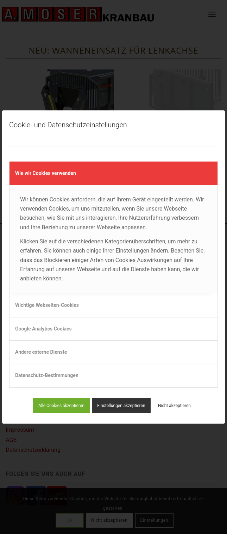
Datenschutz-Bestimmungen (46, 375)
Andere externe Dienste (41, 352)
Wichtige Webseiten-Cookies (47, 305)
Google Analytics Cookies (43, 329)
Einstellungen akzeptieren (121, 405)
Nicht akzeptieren (174, 405)
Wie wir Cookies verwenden (45, 173)
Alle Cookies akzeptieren (61, 405)
